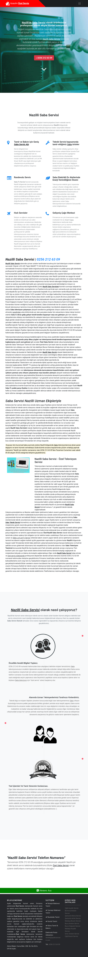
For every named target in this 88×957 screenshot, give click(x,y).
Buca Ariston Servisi (72, 923)
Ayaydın (17, 3)
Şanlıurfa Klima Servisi (73, 916)
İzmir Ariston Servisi (72, 934)
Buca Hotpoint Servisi (72, 926)
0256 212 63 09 (48, 259)
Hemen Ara (45, 890)
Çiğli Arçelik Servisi (71, 908)
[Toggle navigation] (80, 3)
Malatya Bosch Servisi (73, 921)
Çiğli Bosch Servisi (71, 936)
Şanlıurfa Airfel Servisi (73, 918)
